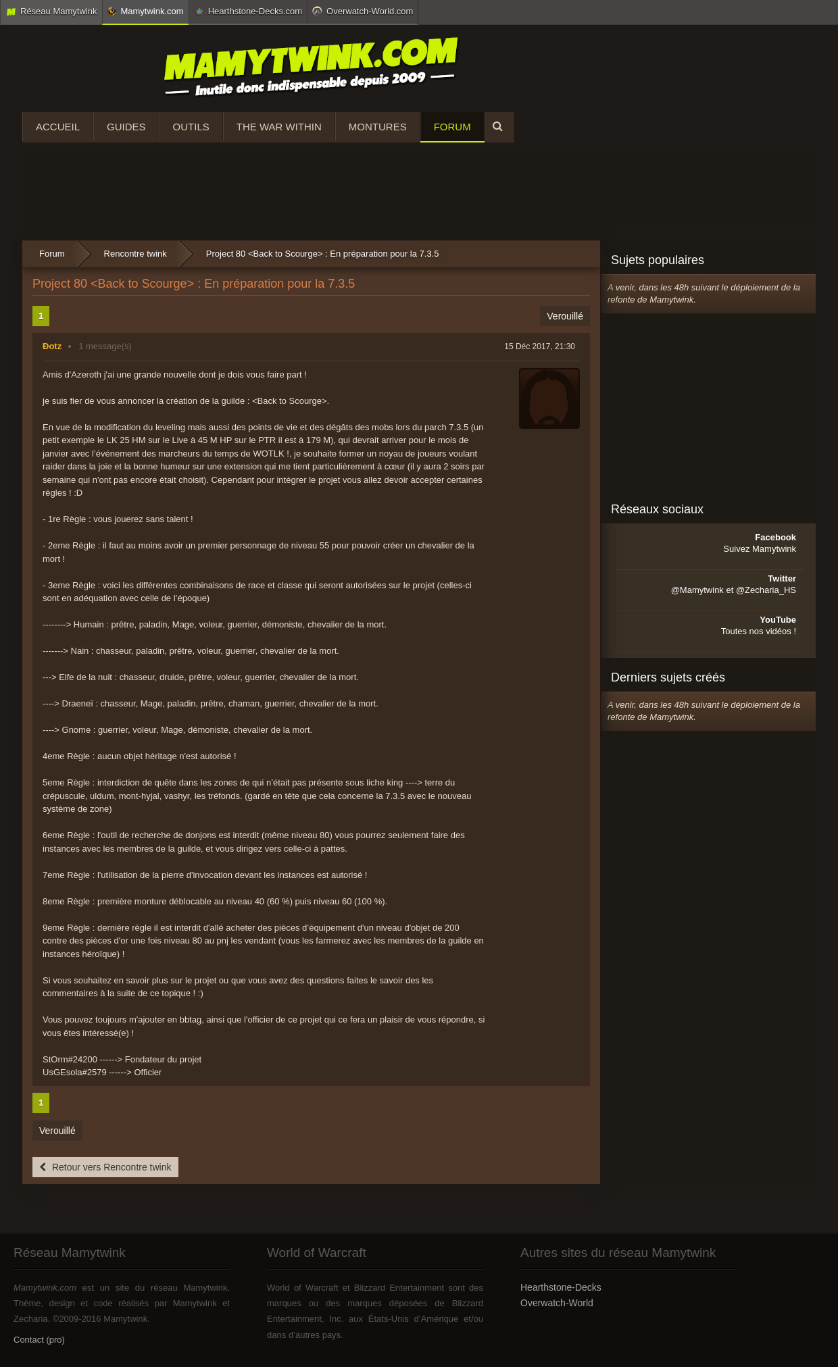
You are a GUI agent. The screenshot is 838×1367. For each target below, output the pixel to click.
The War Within (279, 126)
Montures (378, 126)
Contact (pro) (39, 1340)
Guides (126, 126)
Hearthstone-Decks (560, 1287)
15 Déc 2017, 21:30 (539, 346)
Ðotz (52, 346)
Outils (191, 126)
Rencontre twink (135, 254)
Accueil (58, 126)
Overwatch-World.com (362, 10)
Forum (452, 126)
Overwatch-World (556, 1302)
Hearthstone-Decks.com (248, 11)
